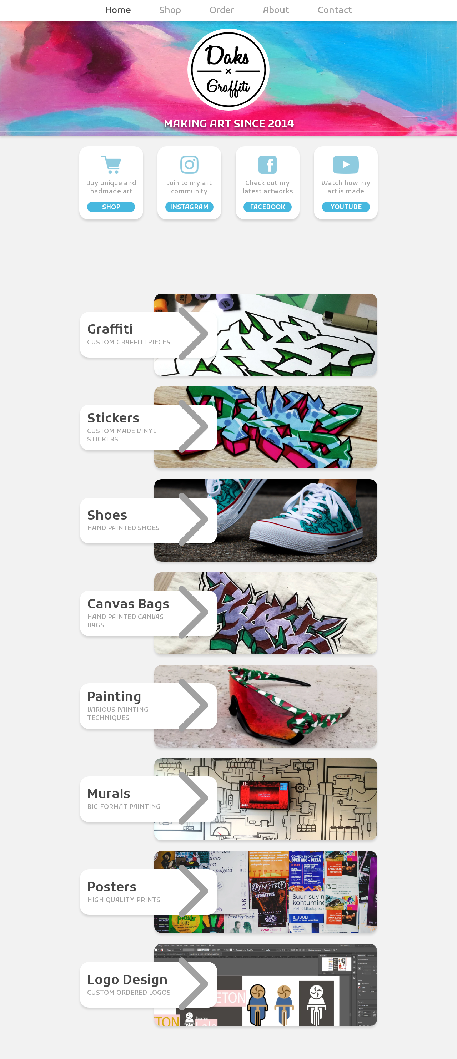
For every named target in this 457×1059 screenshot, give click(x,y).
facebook (267, 207)
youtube (346, 207)
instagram (189, 207)
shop (111, 207)
